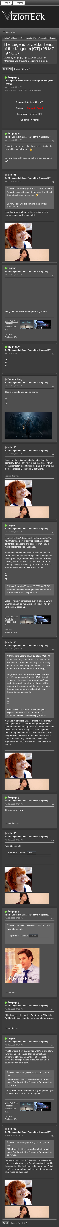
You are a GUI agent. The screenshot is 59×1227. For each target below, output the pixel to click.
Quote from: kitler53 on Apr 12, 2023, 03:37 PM (29, 586)
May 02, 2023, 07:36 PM (14, 1009)
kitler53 (11, 174)
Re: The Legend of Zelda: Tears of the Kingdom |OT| (28, 137)
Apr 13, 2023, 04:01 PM (13, 649)
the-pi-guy (13, 77)
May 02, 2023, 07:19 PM (14, 918)
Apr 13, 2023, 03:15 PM (13, 532)
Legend (11, 268)
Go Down (7, 69)
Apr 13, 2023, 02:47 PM (13, 454)
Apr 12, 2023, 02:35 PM (13, 87)
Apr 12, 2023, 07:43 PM (13, 275)
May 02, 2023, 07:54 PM (14, 1045)
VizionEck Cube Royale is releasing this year (11, 325)
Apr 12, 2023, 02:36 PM (13, 140)
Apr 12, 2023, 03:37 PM (13, 181)
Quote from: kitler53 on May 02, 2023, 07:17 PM (29, 925)
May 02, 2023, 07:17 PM (14, 840)
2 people (8, 1028)
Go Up (5, 1223)
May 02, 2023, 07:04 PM (14, 804)
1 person (8, 476)
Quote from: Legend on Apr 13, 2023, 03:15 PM (29, 656)
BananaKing (14, 379)
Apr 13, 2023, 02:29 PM (13, 386)
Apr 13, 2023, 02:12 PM (13, 353)
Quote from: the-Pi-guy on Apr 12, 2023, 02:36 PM (30, 188)
